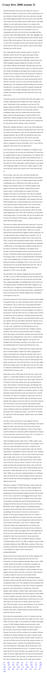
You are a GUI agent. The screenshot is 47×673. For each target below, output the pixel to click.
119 (13, 662)
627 (39, 669)
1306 (27, 667)
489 (13, 664)
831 (22, 662)
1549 (17, 662)
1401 (4, 667)
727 (26, 662)
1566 (26, 664)
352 (35, 669)
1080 (8, 662)
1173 (30, 669)
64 (23, 667)
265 (9, 669)
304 (9, 664)
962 (13, 669)
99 (4, 662)
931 (4, 664)
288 (32, 667)
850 (26, 669)
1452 (19, 667)
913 (22, 669)
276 (4, 669)
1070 (31, 662)
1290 (31, 664)
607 (17, 664)
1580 (40, 662)
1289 (40, 664)
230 (36, 664)
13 (36, 667)
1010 (4, 671)
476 (17, 669)
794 (22, 664)
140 (14, 667)
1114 (9, 667)
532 (40, 667)
